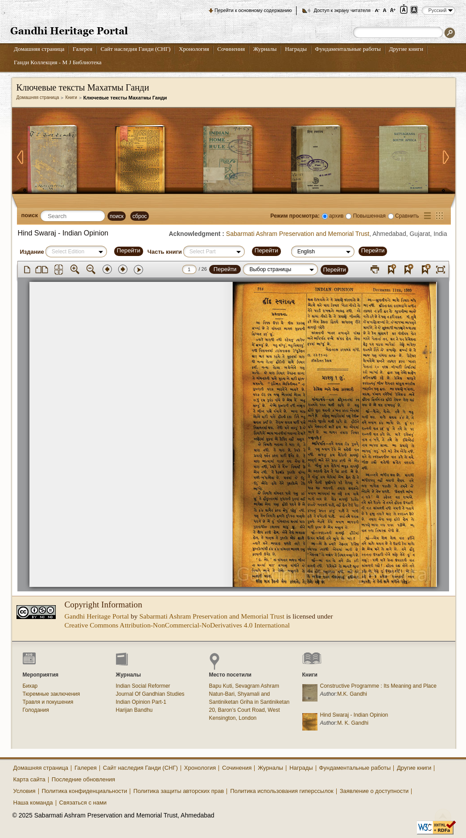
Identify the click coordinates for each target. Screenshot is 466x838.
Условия (24, 791)
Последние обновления (83, 779)
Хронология (194, 48)
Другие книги (406, 48)
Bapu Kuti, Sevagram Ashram (244, 686)
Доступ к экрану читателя (341, 10)
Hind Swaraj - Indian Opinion (354, 715)
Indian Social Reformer (143, 686)
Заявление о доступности (374, 791)
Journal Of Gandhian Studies (150, 694)
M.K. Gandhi (352, 694)
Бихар (30, 686)
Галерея (82, 48)
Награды (296, 48)
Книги (71, 97)
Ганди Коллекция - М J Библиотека (58, 62)
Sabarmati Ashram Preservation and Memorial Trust (297, 233)
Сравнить (407, 216)
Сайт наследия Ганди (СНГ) (136, 48)
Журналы (265, 48)
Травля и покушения (48, 702)
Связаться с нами (83, 802)
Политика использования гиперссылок (282, 791)
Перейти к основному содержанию (253, 10)
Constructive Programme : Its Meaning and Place (378, 686)
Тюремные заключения (51, 694)
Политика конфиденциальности (85, 791)
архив (336, 216)
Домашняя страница (39, 48)
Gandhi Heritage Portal (97, 616)
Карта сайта (29, 779)
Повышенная (369, 216)
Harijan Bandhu (134, 710)
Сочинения (231, 48)
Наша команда (33, 802)
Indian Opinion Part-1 (141, 702)
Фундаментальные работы (348, 48)
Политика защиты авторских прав (178, 791)
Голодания (36, 710)
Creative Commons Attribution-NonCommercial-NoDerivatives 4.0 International (177, 625)
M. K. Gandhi (352, 723)
